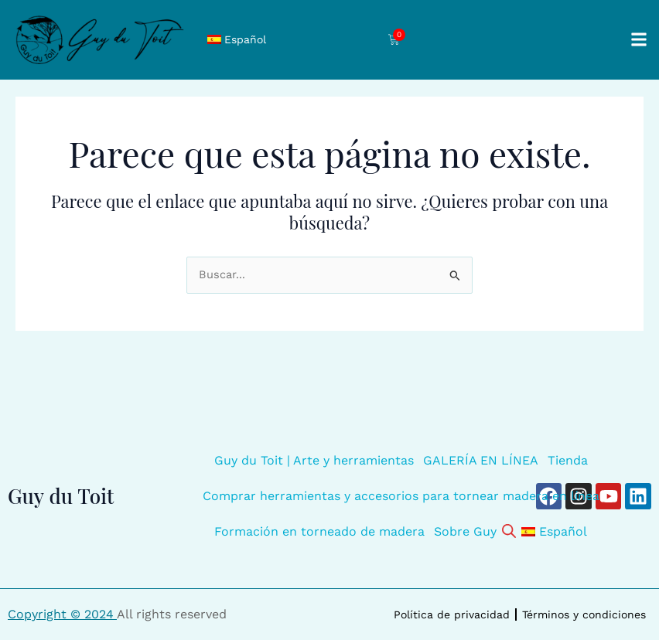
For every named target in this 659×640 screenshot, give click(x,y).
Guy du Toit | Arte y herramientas (314, 460)
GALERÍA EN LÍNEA (480, 460)
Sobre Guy (465, 531)
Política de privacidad (452, 614)
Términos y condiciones (584, 614)
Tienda (568, 460)
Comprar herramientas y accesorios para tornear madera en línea (401, 496)
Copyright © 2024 (62, 614)
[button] (638, 40)
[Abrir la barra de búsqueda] (509, 530)
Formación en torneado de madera (319, 531)
